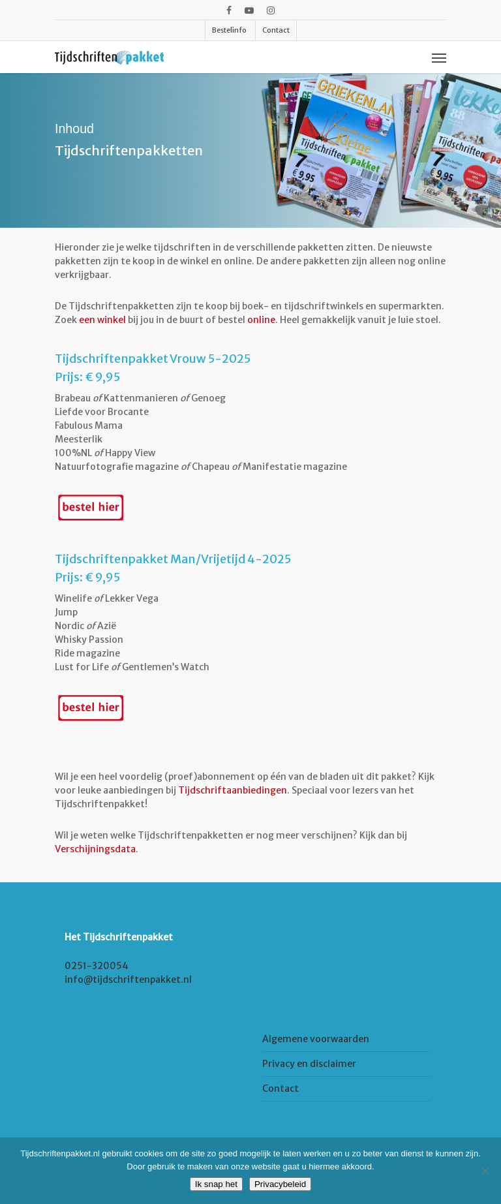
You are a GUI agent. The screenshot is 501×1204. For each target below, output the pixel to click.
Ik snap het (216, 1184)
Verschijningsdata (95, 849)
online (261, 320)
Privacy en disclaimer (309, 1064)
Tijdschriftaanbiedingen (232, 790)
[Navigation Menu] (439, 57)
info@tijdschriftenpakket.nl (128, 979)
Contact (280, 1088)
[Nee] (484, 1170)
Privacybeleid (280, 1184)
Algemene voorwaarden (315, 1039)
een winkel (102, 320)
